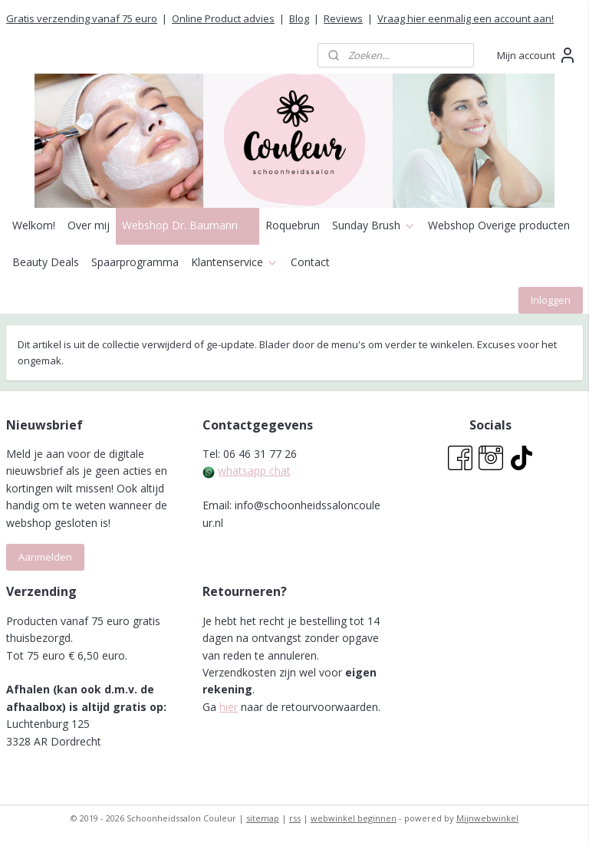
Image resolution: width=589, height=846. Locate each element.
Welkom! (33, 225)
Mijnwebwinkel (487, 818)
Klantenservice (234, 262)
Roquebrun (292, 225)
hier (228, 707)
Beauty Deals (45, 262)
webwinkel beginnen (354, 818)
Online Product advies (223, 18)
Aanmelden (45, 557)
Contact (310, 262)
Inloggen (551, 300)
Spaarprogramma (135, 262)
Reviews (343, 18)
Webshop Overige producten (499, 225)
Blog (299, 18)
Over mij (88, 225)
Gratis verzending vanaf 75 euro (81, 18)
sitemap (262, 818)
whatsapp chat (254, 470)
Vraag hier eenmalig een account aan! (465, 18)
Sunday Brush (374, 225)
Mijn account (537, 55)
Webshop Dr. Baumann (187, 225)
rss (295, 818)
